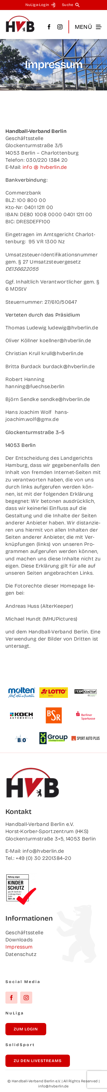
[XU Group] (53, 735)
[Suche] (72, 5)
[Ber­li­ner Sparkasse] (85, 709)
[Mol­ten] (21, 689)
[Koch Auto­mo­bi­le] (21, 709)
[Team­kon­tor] (85, 687)
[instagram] (59, 26)
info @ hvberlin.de (45, 167)
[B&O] (21, 732)
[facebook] (49, 26)
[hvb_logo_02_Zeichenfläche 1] (20, 18)
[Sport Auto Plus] (85, 738)
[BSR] (53, 709)
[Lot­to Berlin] (53, 690)
